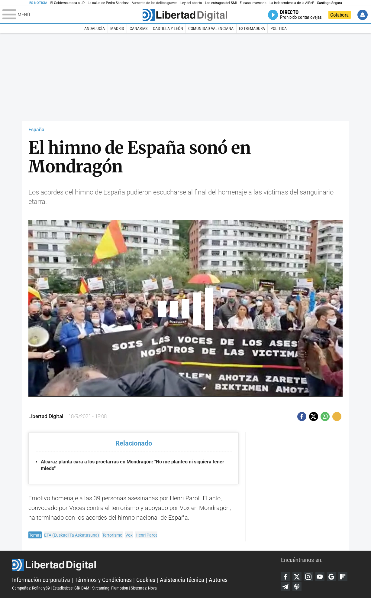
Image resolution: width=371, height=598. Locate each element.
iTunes (297, 586)
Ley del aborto (191, 3)
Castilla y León (168, 28)
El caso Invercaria (253, 3)
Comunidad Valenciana (211, 28)
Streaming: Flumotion (110, 588)
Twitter (297, 576)
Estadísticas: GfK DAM (71, 588)
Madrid (117, 28)
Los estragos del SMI (221, 3)
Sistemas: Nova (144, 588)
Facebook (285, 576)
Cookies (145, 579)
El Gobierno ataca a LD (67, 3)
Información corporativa (41, 579)
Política (278, 28)
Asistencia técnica (182, 579)
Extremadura (252, 28)
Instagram (308, 576)
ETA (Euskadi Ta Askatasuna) (71, 535)
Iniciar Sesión (362, 15)
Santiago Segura (329, 3)
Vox (129, 535)
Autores (218, 579)
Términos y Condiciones (103, 579)
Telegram (285, 586)
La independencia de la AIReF (291, 3)
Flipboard (342, 576)
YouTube (319, 576)
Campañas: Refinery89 (31, 588)
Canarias (138, 28)
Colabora (339, 15)
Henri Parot (146, 535)
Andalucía (94, 28)
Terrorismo (112, 535)
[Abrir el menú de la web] (71, 14)
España (36, 129)
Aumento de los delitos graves (154, 3)
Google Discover (331, 576)
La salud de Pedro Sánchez (108, 3)
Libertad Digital (146, 565)
